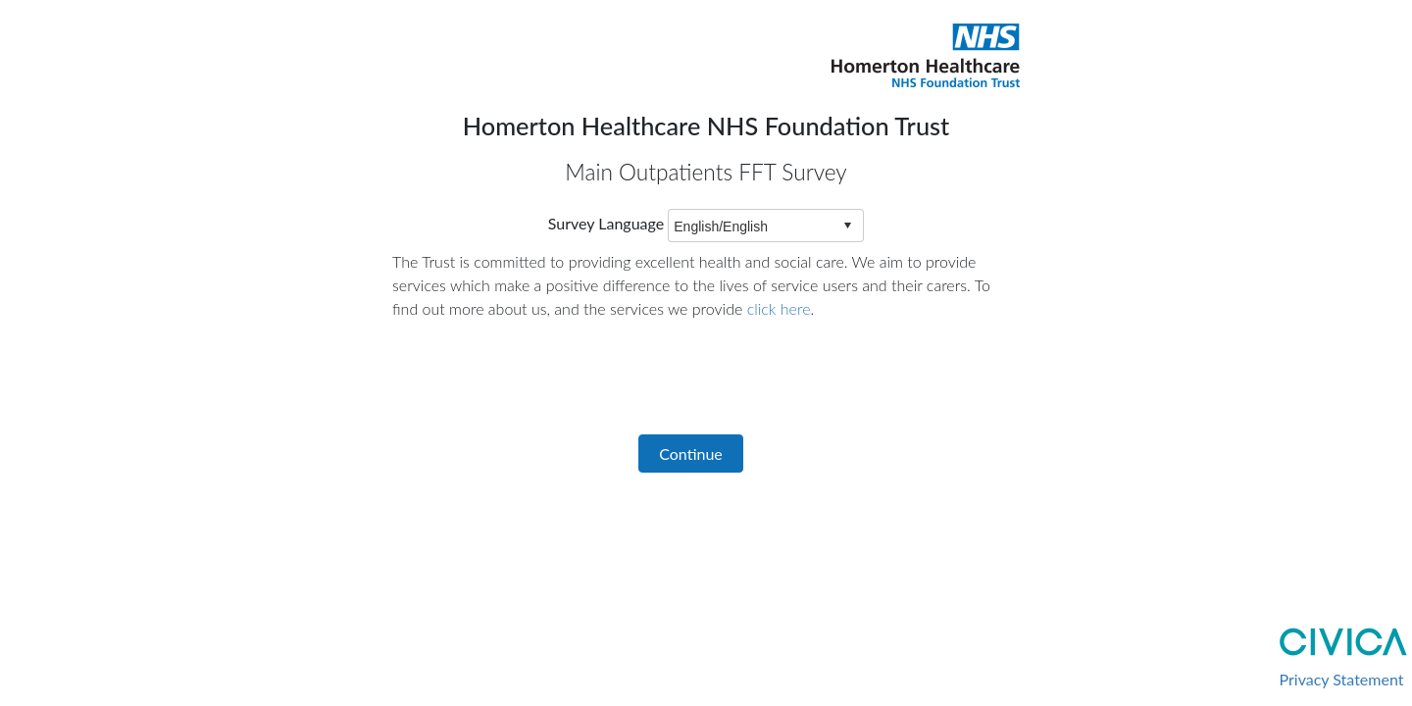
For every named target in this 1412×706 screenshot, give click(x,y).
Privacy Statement (1342, 679)
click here (779, 308)
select (847, 225)
